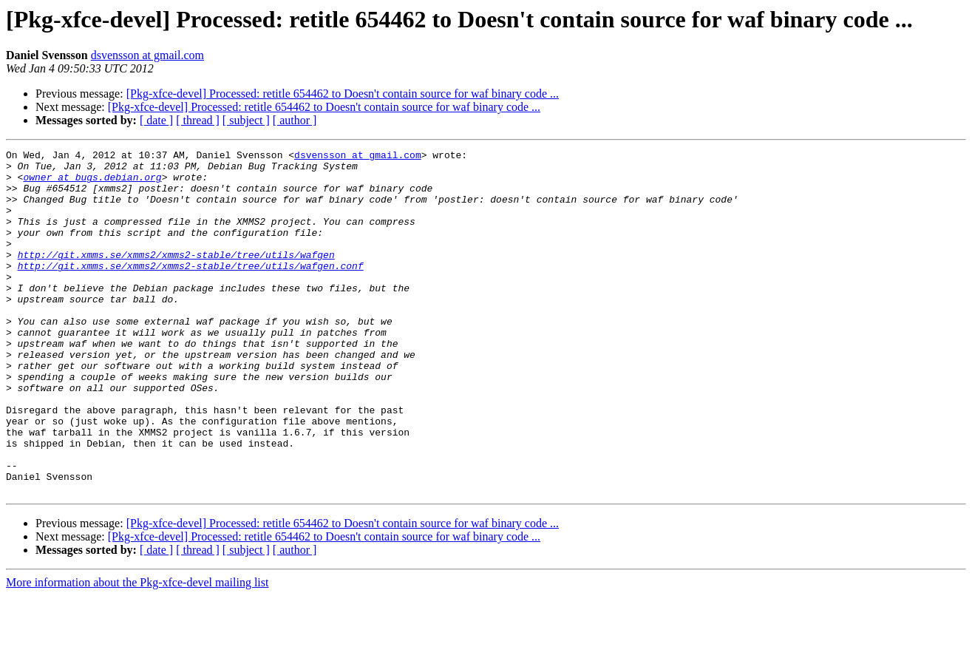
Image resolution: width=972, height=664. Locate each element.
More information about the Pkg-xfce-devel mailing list (137, 651)
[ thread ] (198, 120)
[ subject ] (246, 120)
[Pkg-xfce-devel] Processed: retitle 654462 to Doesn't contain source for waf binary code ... (342, 93)
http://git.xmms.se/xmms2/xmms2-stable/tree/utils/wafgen (176, 276)
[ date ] (156, 120)
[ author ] (295, 120)
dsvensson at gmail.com (147, 55)
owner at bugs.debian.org (92, 183)
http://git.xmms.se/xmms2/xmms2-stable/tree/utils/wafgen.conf (191, 290)
